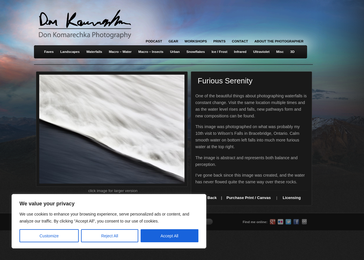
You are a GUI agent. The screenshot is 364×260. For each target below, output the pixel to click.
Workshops (195, 41)
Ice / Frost (219, 51)
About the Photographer (279, 41)
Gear (173, 41)
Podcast (154, 41)
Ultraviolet (261, 51)
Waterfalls (94, 51)
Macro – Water (120, 51)
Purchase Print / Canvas (249, 198)
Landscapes (70, 51)
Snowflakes (196, 51)
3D (292, 51)
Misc (280, 51)
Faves (49, 51)
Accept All (169, 236)
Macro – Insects (150, 51)
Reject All (109, 236)
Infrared (240, 51)
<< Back (209, 198)
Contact (240, 41)
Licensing (292, 198)
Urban (175, 51)
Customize (49, 236)
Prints (219, 41)
